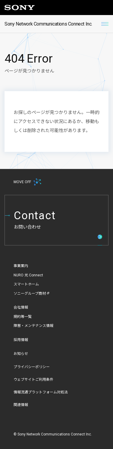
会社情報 (21, 307)
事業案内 (21, 266)
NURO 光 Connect (28, 275)
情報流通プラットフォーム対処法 (41, 392)
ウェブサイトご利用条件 (33, 379)
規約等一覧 (23, 317)
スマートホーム (26, 284)
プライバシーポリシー (32, 367)
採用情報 (21, 340)
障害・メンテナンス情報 (33, 326)
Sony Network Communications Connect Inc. (48, 24)
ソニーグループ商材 (31, 293)
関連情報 (21, 405)
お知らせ (21, 354)
